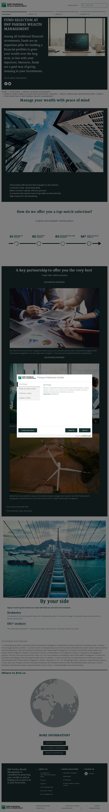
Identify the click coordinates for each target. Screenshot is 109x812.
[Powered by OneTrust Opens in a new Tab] (83, 436)
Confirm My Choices (28, 430)
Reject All (71, 430)
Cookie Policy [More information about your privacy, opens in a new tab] (47, 394)
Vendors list (55, 394)
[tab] (28, 384)
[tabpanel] (66, 390)
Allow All (84, 430)
